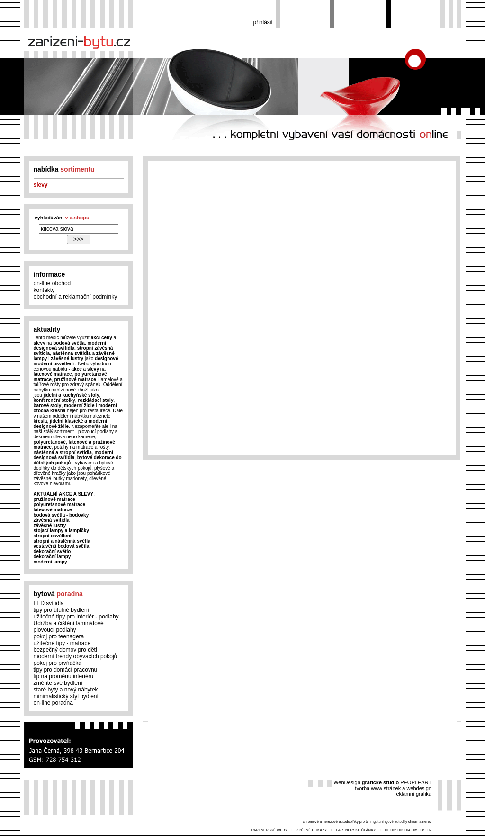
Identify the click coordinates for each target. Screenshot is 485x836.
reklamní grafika (413, 794)
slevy (41, 185)
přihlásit (263, 22)
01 (387, 830)
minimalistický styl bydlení (66, 696)
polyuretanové (50, 442)
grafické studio (380, 782)
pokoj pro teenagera (59, 636)
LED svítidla (49, 603)
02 (394, 830)
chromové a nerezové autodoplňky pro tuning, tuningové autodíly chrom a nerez (367, 821)
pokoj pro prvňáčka (57, 663)
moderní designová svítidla (70, 345)
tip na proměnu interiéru (64, 676)
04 (408, 830)
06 (422, 830)
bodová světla (69, 342)
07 (429, 830)
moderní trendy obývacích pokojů (75, 656)
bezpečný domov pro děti (65, 649)
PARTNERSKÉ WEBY (269, 830)
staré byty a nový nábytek (66, 689)
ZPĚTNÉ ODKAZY (312, 830)
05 (415, 830)
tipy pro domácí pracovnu (66, 669)
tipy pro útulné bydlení (61, 610)
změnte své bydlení (58, 683)
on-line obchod (52, 283)
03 (401, 830)
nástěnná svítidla (72, 353)
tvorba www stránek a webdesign (393, 788)
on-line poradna (53, 703)
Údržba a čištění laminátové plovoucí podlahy (69, 626)
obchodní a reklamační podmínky (75, 296)
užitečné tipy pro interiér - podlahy (76, 616)
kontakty (44, 290)
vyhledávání (62, 217)
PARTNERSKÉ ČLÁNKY (356, 830)
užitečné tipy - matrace (62, 643)
